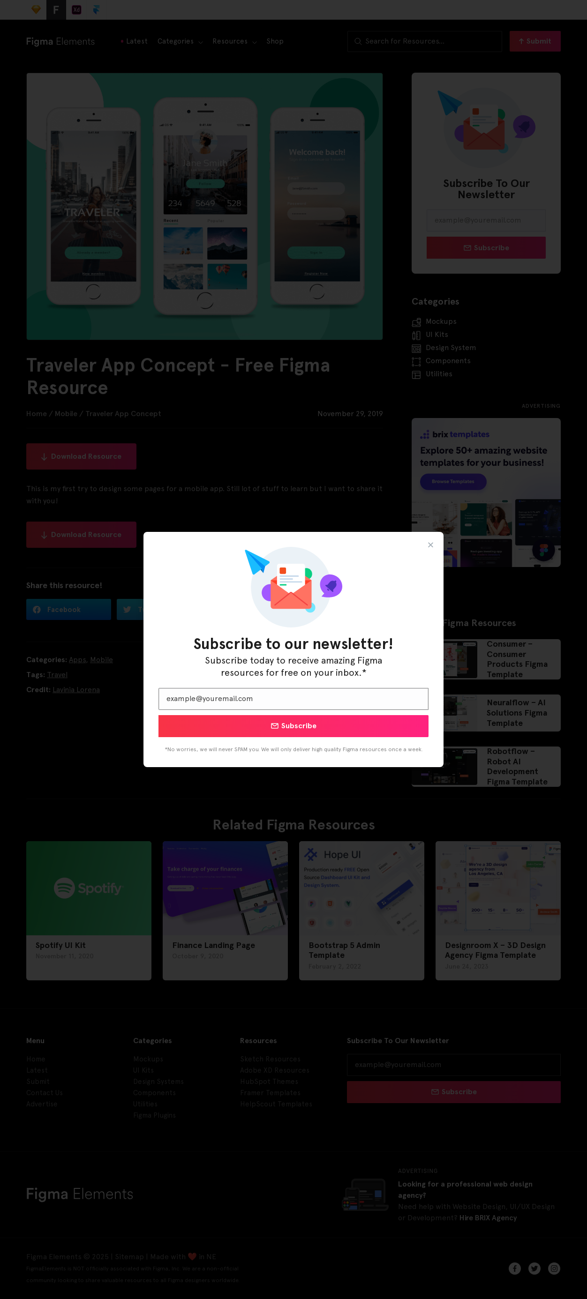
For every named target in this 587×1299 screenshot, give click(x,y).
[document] (293, 649)
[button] (430, 544)
